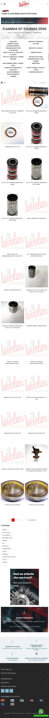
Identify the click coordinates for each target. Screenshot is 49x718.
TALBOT (4, 560)
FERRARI (4, 540)
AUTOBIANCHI (6, 535)
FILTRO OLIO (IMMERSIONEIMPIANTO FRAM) (36, 112)
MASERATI (5, 554)
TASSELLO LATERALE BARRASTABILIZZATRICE (12, 362)
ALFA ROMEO (6, 532)
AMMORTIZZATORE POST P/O (12, 397)
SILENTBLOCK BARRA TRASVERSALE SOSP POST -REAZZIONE (12, 327)
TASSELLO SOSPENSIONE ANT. (12, 290)
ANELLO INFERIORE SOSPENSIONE (36, 218)
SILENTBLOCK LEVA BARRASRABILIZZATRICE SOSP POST (12, 255)
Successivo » (33, 520)
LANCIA (4, 551)
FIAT (3, 543)
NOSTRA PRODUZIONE (8, 557)
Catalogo (5, 525)
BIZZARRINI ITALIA (7, 538)
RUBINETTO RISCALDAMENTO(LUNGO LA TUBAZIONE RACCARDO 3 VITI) (37, 470)
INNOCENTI (5, 546)
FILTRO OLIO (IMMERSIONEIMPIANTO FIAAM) (36, 147)
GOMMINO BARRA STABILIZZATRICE (36, 326)
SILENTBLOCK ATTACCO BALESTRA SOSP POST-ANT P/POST (36, 291)
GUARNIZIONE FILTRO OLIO (12, 147)
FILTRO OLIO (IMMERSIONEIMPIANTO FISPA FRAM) (36, 183)
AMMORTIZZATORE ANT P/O (12, 433)
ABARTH (4, 530)
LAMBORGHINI (6, 549)
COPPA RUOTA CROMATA (12, 505)
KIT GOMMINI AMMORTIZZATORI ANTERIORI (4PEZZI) (36, 255)
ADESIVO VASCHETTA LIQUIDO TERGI (12, 469)
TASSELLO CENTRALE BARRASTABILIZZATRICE (36, 362)
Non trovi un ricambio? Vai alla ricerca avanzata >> (18, 22)
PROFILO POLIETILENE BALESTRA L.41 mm (36, 398)
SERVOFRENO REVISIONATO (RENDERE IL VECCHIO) (12, 112)
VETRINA (4, 562)
